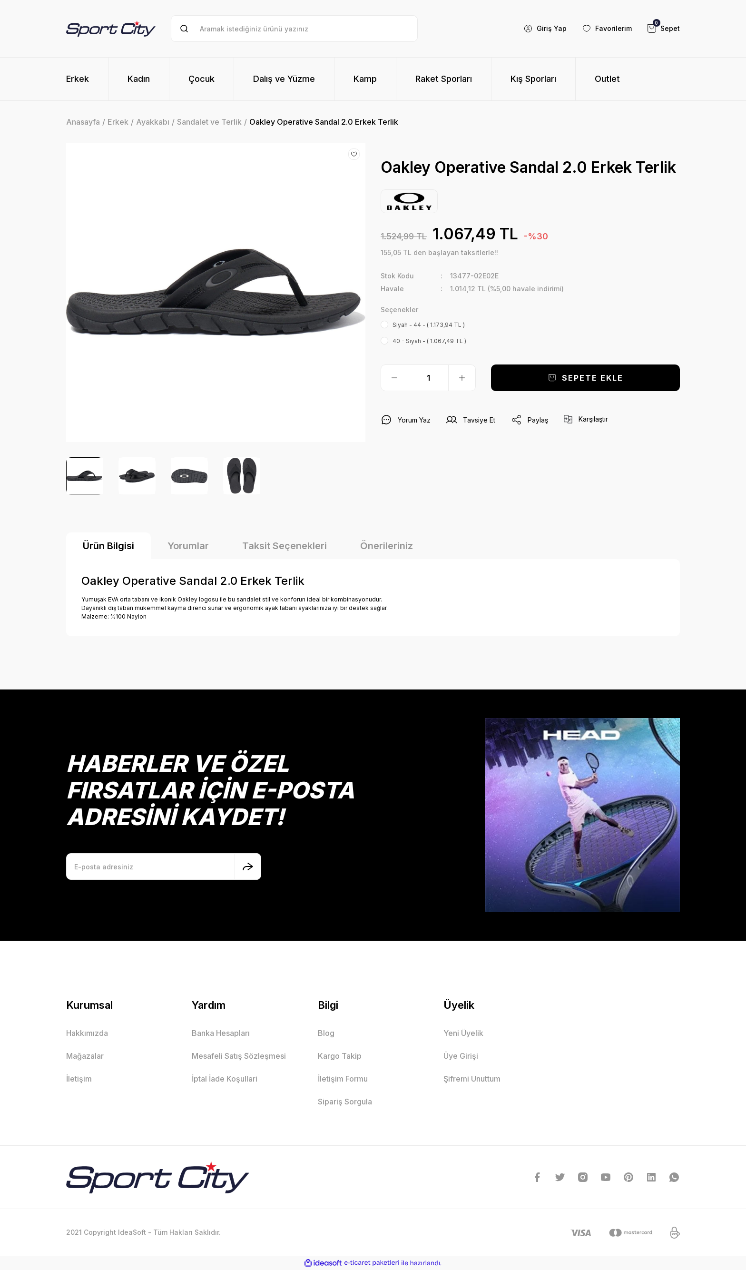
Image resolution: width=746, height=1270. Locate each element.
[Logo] (111, 28)
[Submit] (248, 866)
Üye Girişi (460, 1056)
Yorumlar (188, 545)
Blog (326, 1033)
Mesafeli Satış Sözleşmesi (239, 1056)
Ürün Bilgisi (108, 545)
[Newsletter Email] (163, 866)
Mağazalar (85, 1056)
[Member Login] (545, 28)
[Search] (294, 28)
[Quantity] (428, 378)
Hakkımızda (87, 1033)
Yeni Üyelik (463, 1033)
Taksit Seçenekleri (284, 545)
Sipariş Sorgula (345, 1101)
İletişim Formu (343, 1078)
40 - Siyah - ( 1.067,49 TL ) (429, 341)
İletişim (79, 1078)
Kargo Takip (340, 1056)
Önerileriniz (386, 545)
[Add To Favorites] (354, 154)
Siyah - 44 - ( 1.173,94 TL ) (429, 324)
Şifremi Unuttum (472, 1078)
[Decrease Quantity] (394, 378)
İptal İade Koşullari (224, 1078)
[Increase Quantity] (462, 378)
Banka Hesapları (221, 1033)
